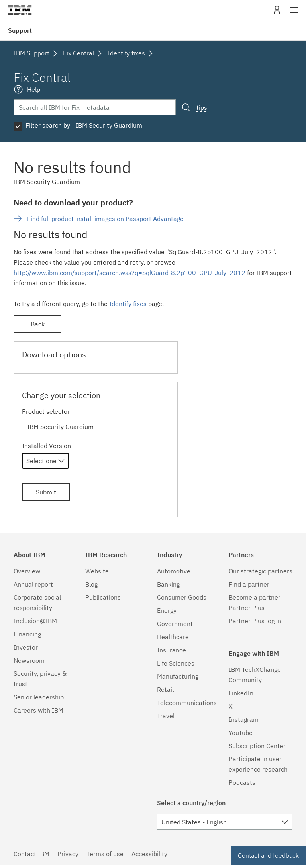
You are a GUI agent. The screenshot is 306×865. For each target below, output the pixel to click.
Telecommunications (187, 703)
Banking (168, 584)
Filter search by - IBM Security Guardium (84, 125)
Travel (166, 716)
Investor (26, 647)
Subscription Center (257, 746)
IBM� (20, 10)
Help (33, 89)
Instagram (244, 719)
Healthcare (173, 637)
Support (20, 30)
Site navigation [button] (294, 14)
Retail (165, 689)
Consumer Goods (181, 597)
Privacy (67, 854)
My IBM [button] (276, 13)
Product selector (46, 411)
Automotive (173, 571)
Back (38, 324)
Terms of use (105, 854)
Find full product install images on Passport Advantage (105, 219)
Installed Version (46, 446)
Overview (27, 571)
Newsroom (29, 660)
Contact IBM (31, 854)
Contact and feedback (268, 855)
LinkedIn (241, 693)
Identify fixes (128, 304)
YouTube (241, 733)
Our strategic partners (260, 571)
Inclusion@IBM (35, 621)
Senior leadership (39, 697)
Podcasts (242, 782)
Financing (27, 634)
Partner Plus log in (255, 621)
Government (175, 624)
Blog (91, 584)
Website (97, 571)
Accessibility (149, 854)
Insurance (171, 650)
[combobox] (45, 461)
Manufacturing (177, 676)
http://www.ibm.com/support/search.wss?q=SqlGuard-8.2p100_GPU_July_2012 (129, 272)
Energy (167, 610)
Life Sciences (175, 663)
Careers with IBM (38, 710)
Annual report (33, 584)
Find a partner (249, 584)
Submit (46, 492)
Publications (103, 597)
